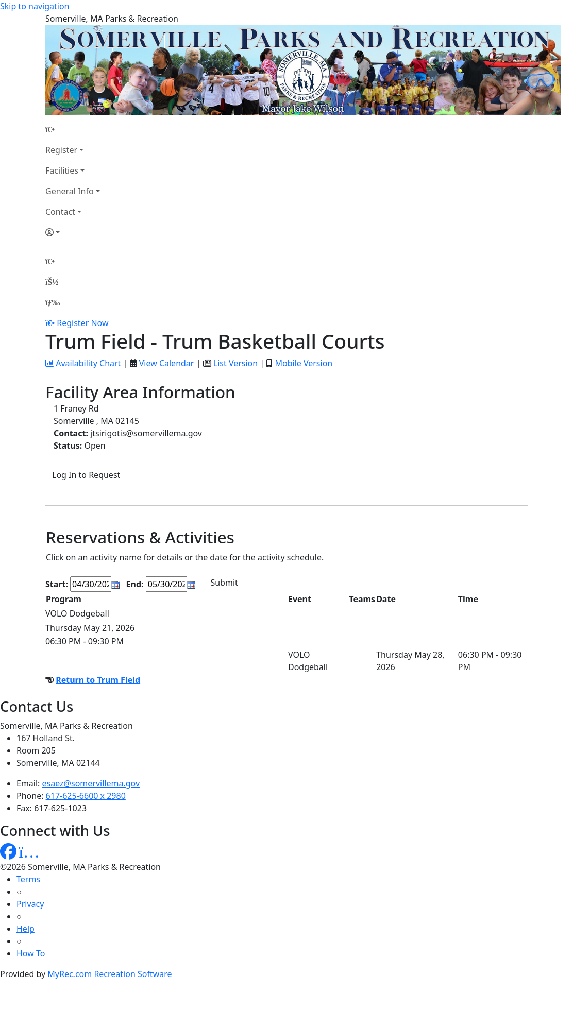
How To (30, 953)
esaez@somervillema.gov (91, 783)
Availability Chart (83, 363)
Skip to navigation (34, 6)
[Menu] (52, 302)
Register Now (82, 323)
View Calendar (166, 363)
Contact (60, 211)
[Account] (72, 232)
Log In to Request (86, 475)
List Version (235, 363)
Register (61, 150)
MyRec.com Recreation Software (109, 974)
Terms (28, 879)
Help (25, 928)
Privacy (30, 904)
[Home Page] (72, 129)
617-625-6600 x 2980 (86, 795)
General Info (69, 191)
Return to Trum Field (98, 680)
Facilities (61, 170)
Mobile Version (303, 363)
